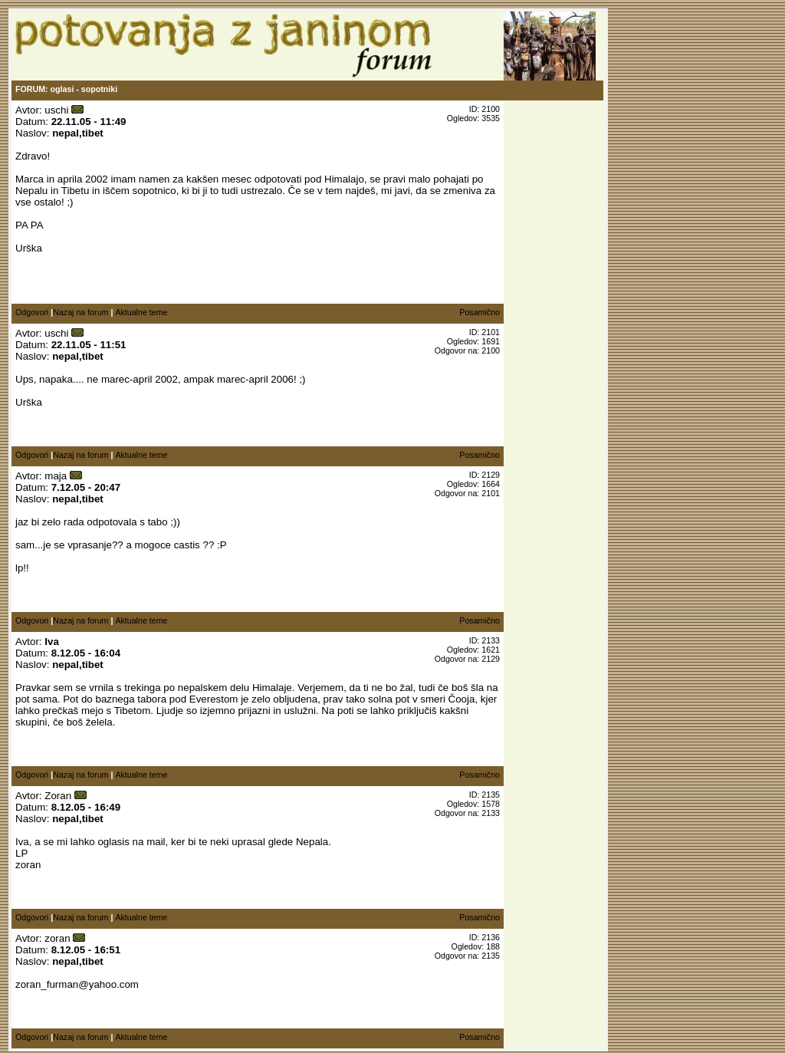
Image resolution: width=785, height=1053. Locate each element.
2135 (490, 955)
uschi (56, 110)
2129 (490, 658)
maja (55, 476)
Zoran (57, 795)
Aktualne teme (141, 312)
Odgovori (31, 312)
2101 (490, 493)
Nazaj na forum (80, 312)
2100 (490, 350)
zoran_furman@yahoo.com (77, 984)
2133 (490, 813)
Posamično (479, 312)
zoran (57, 938)
